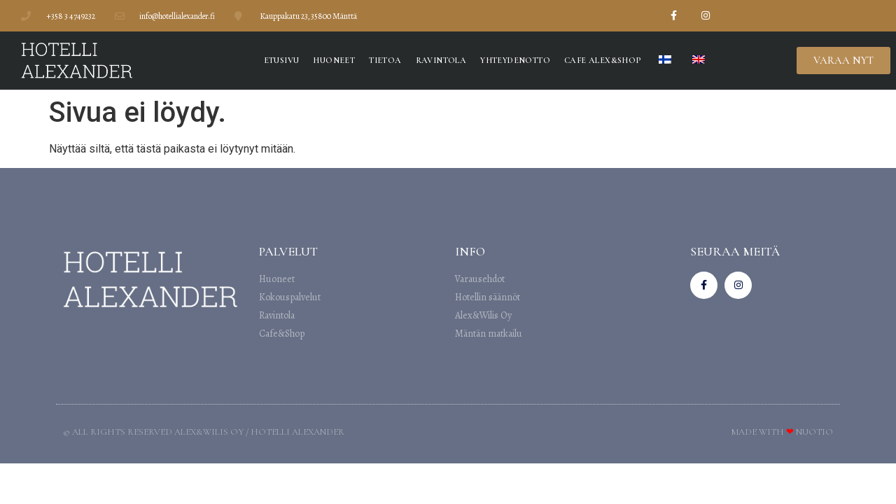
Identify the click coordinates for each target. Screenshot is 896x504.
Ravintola (441, 60)
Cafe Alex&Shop (602, 60)
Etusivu (282, 60)
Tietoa (385, 60)
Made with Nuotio (782, 432)
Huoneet (334, 60)
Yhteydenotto (515, 60)
